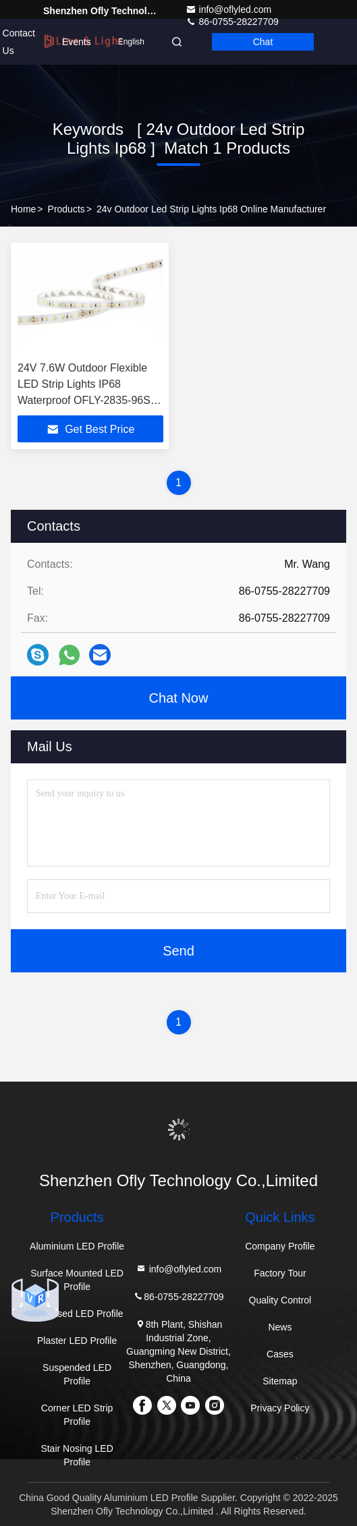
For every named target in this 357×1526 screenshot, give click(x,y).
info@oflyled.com (229, 9)
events (76, 41)
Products (66, 209)
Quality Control (280, 1300)
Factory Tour (280, 1273)
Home (23, 209)
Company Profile (280, 1246)
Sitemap (280, 1381)
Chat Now (179, 698)
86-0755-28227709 (178, 1296)
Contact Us (19, 42)
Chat (263, 41)
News (280, 1327)
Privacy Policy (279, 1408)
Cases (280, 1354)
